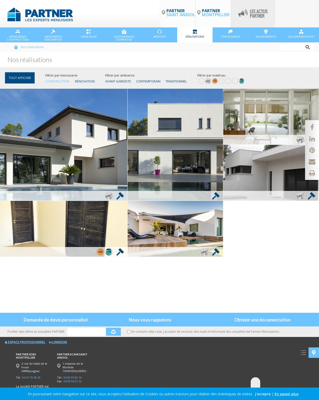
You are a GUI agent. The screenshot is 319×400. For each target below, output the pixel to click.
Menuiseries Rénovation (53, 35)
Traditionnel (176, 81)
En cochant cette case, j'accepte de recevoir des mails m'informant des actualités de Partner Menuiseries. (203, 331)
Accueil (16, 47)
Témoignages (230, 33)
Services (159, 33)
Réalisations (195, 33)
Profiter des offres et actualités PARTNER (36, 331)
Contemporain (148, 81)
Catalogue (88, 33)
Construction (57, 81)
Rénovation (85, 81)
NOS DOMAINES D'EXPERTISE (124, 35)
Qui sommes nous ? (301, 33)
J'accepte (263, 394)
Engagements (266, 33)
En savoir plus (287, 394)
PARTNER (216, 12)
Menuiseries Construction (18, 35)
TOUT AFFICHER (20, 78)
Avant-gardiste (118, 81)
